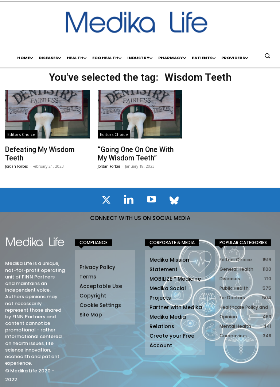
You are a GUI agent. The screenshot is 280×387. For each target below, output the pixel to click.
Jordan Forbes (16, 156)
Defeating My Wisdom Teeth (45, 149)
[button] (267, 55)
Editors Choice (21, 134)
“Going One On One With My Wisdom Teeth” (136, 152)
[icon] (106, 199)
